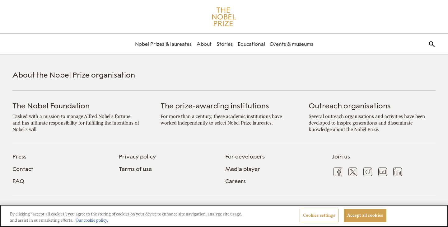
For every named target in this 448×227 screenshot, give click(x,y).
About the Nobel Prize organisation (73, 74)
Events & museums (291, 44)
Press (19, 156)
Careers (235, 181)
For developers (245, 156)
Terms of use (135, 169)
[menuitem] (163, 44)
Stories (225, 44)
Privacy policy (137, 156)
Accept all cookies (365, 215)
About (204, 44)
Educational (251, 44)
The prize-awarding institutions (215, 105)
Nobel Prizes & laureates (163, 44)
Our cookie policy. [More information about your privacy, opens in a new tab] (92, 220)
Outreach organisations (350, 105)
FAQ (18, 181)
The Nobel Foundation (51, 105)
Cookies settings (319, 215)
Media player (242, 169)
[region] (224, 216)
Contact (22, 169)
